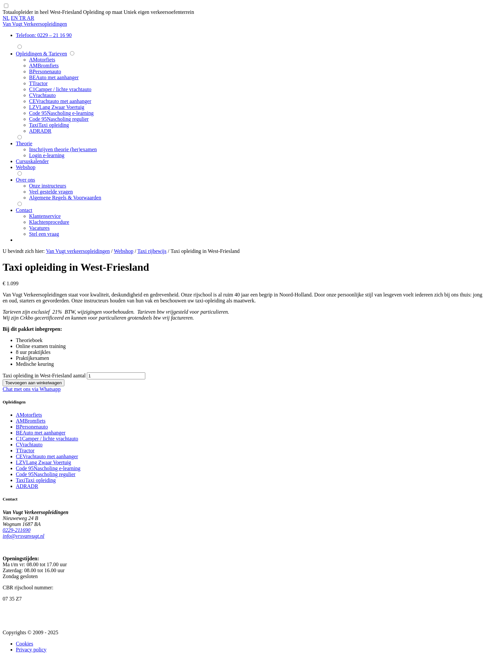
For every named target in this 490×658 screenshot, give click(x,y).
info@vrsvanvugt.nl (23, 536)
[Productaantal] (116, 375)
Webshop (123, 251)
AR (30, 18)
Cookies (24, 643)
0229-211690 (16, 530)
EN (15, 18)
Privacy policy (31, 649)
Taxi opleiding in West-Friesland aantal (44, 375)
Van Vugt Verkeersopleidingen (35, 24)
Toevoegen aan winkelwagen (33, 382)
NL (6, 18)
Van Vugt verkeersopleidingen (78, 251)
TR (23, 18)
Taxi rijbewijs (151, 251)
